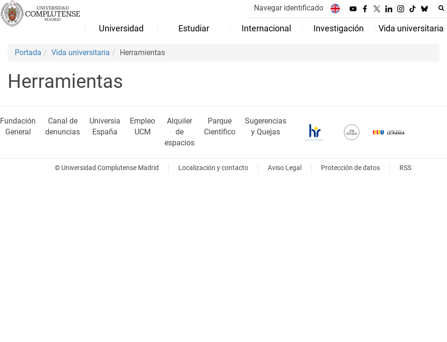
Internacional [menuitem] (266, 28)
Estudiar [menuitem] (193, 28)
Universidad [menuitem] (121, 28)
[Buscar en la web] (441, 8)
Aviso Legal (284, 168)
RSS (405, 168)
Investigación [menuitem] (338, 28)
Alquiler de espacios (179, 131)
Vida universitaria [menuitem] (411, 28)
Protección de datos (350, 168)
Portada (28, 52)
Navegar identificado (288, 7)
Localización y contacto (213, 168)
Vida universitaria (80, 52)
